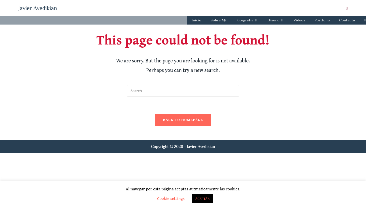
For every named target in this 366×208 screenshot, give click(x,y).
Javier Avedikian (37, 8)
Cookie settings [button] (170, 198)
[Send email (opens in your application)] (346, 8)
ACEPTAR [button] (202, 198)
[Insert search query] (183, 90)
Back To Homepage (183, 119)
